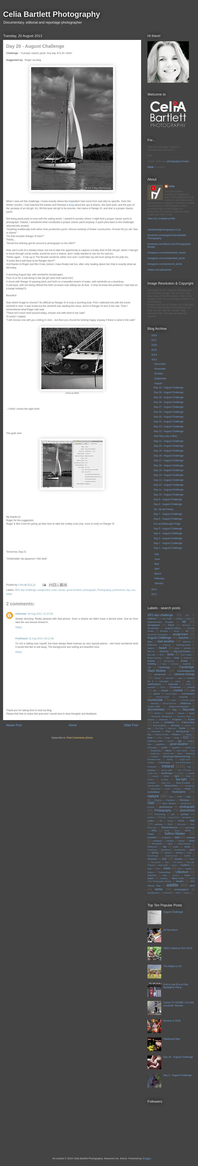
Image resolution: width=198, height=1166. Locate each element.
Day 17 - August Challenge (168, 460)
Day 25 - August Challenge (168, 416)
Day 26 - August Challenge (168, 411)
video (164, 875)
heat (193, 751)
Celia (172, 186)
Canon (157, 678)
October (159, 373)
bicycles (164, 651)
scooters (152, 837)
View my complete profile (161, 218)
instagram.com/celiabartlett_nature (166, 252)
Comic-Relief (171, 694)
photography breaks (178, 161)
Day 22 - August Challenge (168, 431)
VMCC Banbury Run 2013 (177, 948)
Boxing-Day (169, 661)
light (177, 776)
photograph (89, 589)
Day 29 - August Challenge (168, 397)
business (175, 664)
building (151, 663)
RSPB (188, 830)
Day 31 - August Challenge (168, 387)
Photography (104, 589)
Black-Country (154, 658)
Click (150, 167)
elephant (163, 719)
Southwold (180, 849)
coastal (177, 690)
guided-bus (190, 748)
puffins (150, 820)
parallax (150, 807)
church (191, 687)
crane (173, 700)
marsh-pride (153, 785)
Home (73, 725)
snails (176, 846)
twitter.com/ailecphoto (159, 269)
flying (188, 734)
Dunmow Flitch (184, 716)
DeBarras (185, 703)
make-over (166, 783)
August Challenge (159, 637)
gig (179, 740)
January (159, 583)
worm (178, 893)
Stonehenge (152, 856)
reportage (190, 827)
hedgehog (155, 754)
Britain (184, 660)
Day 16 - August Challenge (168, 465)
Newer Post (14, 725)
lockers (150, 780)
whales (179, 881)
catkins (178, 681)
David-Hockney (169, 703)
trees (167, 868)
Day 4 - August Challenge (168, 533)
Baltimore (152, 645)
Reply (18, 627)
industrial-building (183, 763)
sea (177, 837)
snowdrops (152, 850)
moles (167, 789)
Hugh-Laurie (184, 759)
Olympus (184, 800)
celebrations (154, 684)
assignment (43, 589)
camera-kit (160, 674)
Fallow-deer (188, 722)
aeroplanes (153, 625)
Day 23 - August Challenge (168, 426)
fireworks (156, 731)
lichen (166, 776)
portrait (185, 814)
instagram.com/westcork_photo (164, 263)
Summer (152, 858)
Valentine (152, 875)
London (164, 779)
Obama (157, 800)
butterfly (187, 664)
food (149, 737)
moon (188, 788)
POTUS (161, 817)
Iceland (150, 763)
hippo (179, 754)
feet (149, 728)
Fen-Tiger (159, 728)
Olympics (170, 800)
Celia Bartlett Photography (51, 14)
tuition (150, 872)
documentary (156, 709)
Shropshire (157, 843)
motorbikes (153, 792)
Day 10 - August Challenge (168, 494)
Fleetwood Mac (162, 735)
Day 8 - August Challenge (168, 504)
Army (176, 631)
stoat (189, 853)
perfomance (165, 806)
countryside (155, 699)
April (157, 568)
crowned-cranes (188, 700)
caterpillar (164, 681)
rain (192, 820)
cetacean (173, 684)
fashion (188, 726)
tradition (185, 865)
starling (179, 852)
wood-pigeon (181, 889)
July (157, 554)
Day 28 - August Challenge (168, 402)
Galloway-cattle (155, 741)
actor (188, 618)
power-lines (174, 817)
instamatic (151, 767)
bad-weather (166, 641)
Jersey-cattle (166, 770)
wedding (164, 878)
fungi (176, 737)
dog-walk (189, 709)
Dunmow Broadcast (161, 716)
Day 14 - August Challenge (168, 475)
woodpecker (153, 892)
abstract (151, 618)
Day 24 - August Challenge (168, 421)
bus (164, 664)
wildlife (172, 885)
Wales (187, 875)
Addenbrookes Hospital (160, 622)
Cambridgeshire (186, 670)
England (176, 719)
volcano (175, 875)
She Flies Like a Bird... (166, 436)
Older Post (131, 725)
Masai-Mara (171, 785)
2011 (154, 594)
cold (192, 690)
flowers (176, 734)
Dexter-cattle (153, 706)
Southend (165, 849)
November (160, 368)
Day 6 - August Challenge (168, 518)
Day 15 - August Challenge (168, 470)
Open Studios (169, 803)
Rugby (150, 834)
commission (188, 693)
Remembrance (169, 827)
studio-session (171, 856)
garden (170, 741)
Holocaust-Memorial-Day (176, 756)
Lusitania (151, 783)
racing (170, 821)
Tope (167, 862)
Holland (154, 757)
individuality (164, 762)
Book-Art (187, 658)
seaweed (157, 840)
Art (187, 631)
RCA (170, 824)
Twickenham (164, 872)
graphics (176, 747)
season (191, 837)
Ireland (168, 766)
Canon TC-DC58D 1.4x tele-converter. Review (179, 1004)
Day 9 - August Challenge (168, 499)
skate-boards (184, 843)
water (9, 593)
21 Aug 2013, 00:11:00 (41, 638)
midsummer (156, 789)
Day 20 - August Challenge (168, 445)
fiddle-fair (172, 728)
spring (154, 852)
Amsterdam (153, 628)
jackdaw (151, 770)
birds (170, 654)
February (159, 578)
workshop (168, 893)
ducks (192, 713)
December (160, 363)
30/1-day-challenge (25, 589)
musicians (178, 791)
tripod (188, 868)
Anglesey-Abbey (173, 628)
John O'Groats (184, 770)
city (154, 690)
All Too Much (170, 929)
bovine (151, 660)
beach (163, 647)
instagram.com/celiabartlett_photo (166, 258)
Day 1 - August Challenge (168, 547)
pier (173, 814)
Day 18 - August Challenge (168, 455)
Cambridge (164, 667)
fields (182, 728)
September (160, 378)
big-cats (151, 654)
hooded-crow (154, 759)
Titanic (192, 859)
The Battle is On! (172, 966)
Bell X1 (151, 651)
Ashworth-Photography (157, 635)
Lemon (191, 773)
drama (181, 713)
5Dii (187, 615)
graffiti (164, 747)
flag (149, 734)
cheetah (151, 687)
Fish (168, 731)
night (188, 796)
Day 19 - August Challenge (168, 450)
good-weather (74, 589)
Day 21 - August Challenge (168, 441)
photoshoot (118, 589)
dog (174, 709)
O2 (148, 800)
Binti (161, 655)
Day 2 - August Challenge (168, 543)
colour (156, 693)
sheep (181, 840)
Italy (189, 767)
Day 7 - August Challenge (168, 513)
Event (156, 722)
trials (180, 869)
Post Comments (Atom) (80, 737)
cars (180, 678)
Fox (159, 738)
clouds (61, 589)
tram (158, 869)
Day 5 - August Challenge (168, 528)
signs (170, 843)
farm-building (159, 725)
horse (170, 759)
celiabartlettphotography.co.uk (164, 229)
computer (183, 697)
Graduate (152, 747)
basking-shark (183, 645)
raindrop (158, 824)
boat (54, 589)
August (158, 383)
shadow (170, 840)
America (186, 625)
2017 (154, 340)
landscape (167, 773)
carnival (169, 678)
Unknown (21, 613)
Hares (168, 750)
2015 (154, 349)
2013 (154, 359)
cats (188, 681)
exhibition (169, 722)
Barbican (167, 645)
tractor (174, 865)
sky (128, 589)
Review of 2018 (172, 1020)
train (149, 868)
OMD (150, 803)
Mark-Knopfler (183, 782)
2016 (154, 344)
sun (133, 589)
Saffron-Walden (175, 833)
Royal (177, 831)
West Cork (178, 878)
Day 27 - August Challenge (168, 406)
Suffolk (187, 856)
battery (150, 648)
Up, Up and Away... (164, 509)
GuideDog (156, 750)
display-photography (179, 706)
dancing (154, 703)
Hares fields (181, 751)
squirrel (167, 852)
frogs (167, 737)
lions (188, 776)
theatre (178, 858)
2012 (154, 589)
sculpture (166, 837)
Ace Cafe (167, 618)
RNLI (154, 830)
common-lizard (162, 697)
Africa (171, 625)
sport (192, 849)
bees (177, 648)
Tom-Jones (156, 862)
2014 (154, 354)
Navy (171, 797)
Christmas (175, 687)
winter (159, 889)
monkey (177, 789)
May (157, 563)
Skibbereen (152, 847)
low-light (181, 779)
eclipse (150, 719)
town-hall (162, 865)
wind (192, 885)
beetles (187, 648)
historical (190, 753)
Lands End (152, 773)
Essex (191, 719)
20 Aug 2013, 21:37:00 (40, 613)
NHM (179, 797)
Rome (167, 831)
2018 (154, 335)
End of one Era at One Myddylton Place (175, 986)
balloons (186, 641)
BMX (168, 658)
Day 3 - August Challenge (168, 538)
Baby (150, 641)
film (193, 728)
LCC (181, 773)
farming (175, 725)
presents (187, 817)
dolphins (157, 713)
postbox (150, 817)
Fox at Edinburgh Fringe (167, 523)
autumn (183, 637)
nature (153, 796)
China (162, 687)
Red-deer (181, 824)
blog (71, 204)
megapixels (190, 786)
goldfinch (160, 744)
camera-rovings (184, 674)
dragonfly (170, 713)
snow (187, 846)
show (192, 840)
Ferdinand (21, 638)
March (158, 573)
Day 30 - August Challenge (168, 392)
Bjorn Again (186, 655)
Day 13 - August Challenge (168, 480)
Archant (164, 631)
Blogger (146, 1158)
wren (186, 892)
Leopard (155, 776)
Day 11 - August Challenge (168, 489)
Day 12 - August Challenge (168, 484)
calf (149, 667)
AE (184, 621)
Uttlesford (181, 872)
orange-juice (186, 803)
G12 (185, 737)
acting (179, 618)
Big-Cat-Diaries (182, 651)
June (157, 559)
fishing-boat (182, 731)
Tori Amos (177, 862)
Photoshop (160, 814)
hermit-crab (168, 754)
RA (161, 821)
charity (188, 684)
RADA (181, 820)
